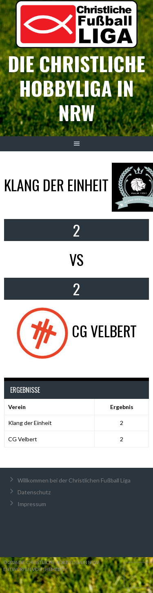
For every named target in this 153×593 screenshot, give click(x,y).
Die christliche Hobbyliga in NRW (76, 88)
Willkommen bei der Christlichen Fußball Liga (74, 480)
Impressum (32, 503)
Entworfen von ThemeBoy (35, 569)
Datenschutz (34, 492)
